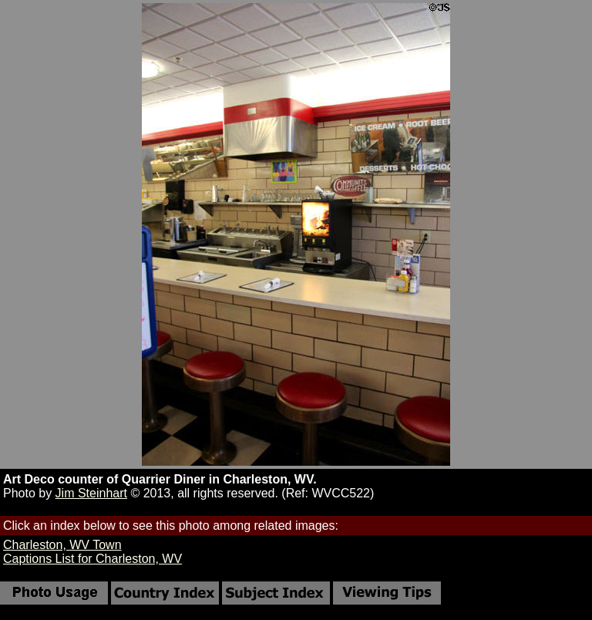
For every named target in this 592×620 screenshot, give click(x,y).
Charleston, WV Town (62, 544)
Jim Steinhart (91, 493)
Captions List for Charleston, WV (92, 558)
